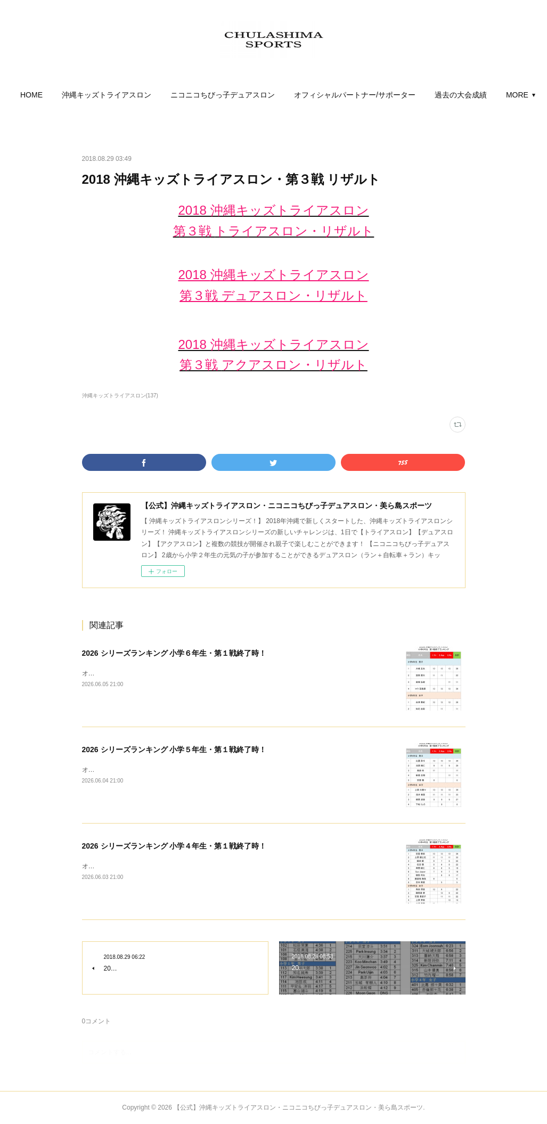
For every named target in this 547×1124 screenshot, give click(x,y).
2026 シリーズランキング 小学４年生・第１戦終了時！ (174, 846)
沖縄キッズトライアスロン (141, 95)
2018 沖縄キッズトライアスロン (273, 210)
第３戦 (194, 231)
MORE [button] (480, 95)
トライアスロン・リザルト (294, 231)
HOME (66, 95)
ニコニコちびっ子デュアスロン (258, 95)
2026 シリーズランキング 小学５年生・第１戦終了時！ (174, 749)
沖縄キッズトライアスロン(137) (120, 395)
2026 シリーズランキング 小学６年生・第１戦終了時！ (174, 653)
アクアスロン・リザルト (295, 364)
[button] (66, 95)
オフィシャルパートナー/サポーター (390, 95)
